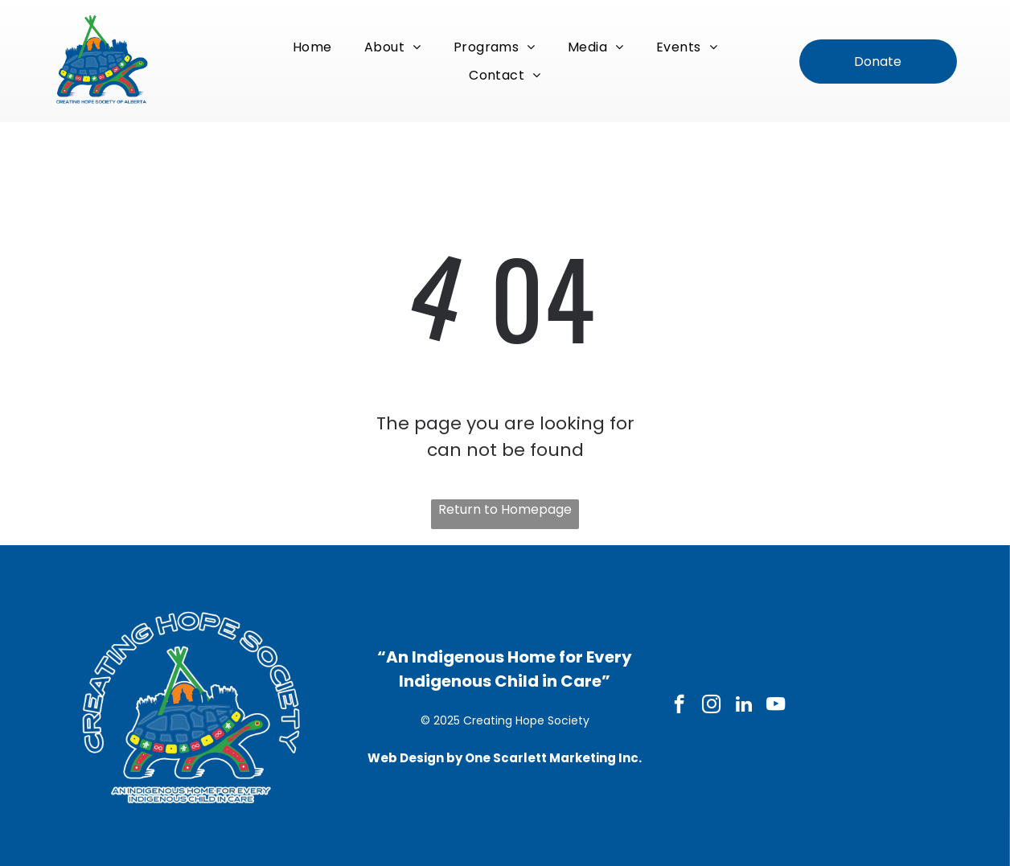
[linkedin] (743, 706)
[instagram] (711, 706)
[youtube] (776, 706)
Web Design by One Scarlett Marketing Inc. (504, 757)
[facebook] (679, 706)
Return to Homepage (505, 509)
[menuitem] (312, 47)
